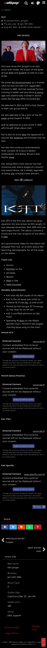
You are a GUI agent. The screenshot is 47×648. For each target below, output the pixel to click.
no (41, 306)
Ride (8, 280)
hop (18, 98)
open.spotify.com (33, 474)
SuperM (23, 72)
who (24, 134)
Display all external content (23, 356)
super (4, 118)
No (26, 302)
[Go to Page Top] (43, 640)
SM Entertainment (21, 82)
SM (38, 98)
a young (39, 92)
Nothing (10, 269)
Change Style (36, 628)
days (21, 320)
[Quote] (44, 507)
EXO (11, 72)
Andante (18, 137)
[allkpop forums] (11, 2)
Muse (11, 157)
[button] (43, 2)
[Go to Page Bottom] (43, 644)
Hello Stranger (13, 284)
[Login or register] (32, 3)
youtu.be (37, 341)
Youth (32, 85)
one (13, 173)
